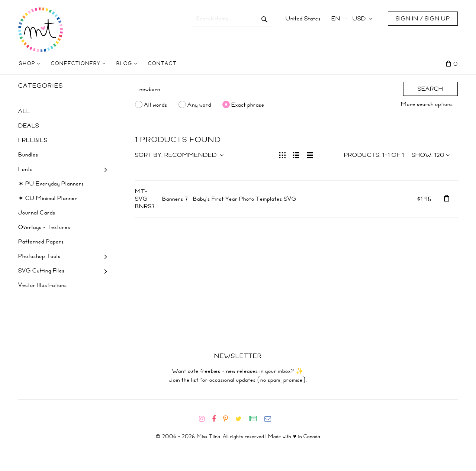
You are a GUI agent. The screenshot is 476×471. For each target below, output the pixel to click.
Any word (199, 104)
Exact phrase (247, 104)
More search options (427, 104)
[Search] (265, 89)
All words (155, 104)
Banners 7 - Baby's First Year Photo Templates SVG (229, 198)
